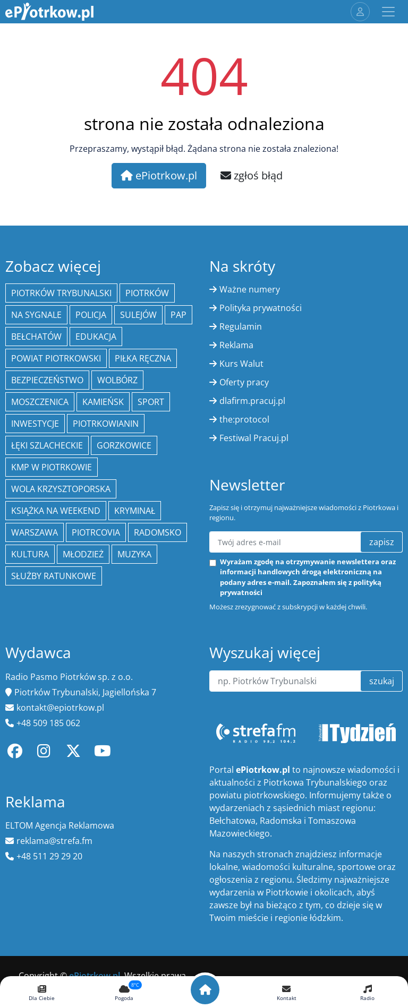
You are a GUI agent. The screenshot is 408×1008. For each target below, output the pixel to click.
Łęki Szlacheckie (47, 445)
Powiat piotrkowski (56, 358)
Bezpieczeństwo (47, 380)
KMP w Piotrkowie (51, 467)
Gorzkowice (124, 445)
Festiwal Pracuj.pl (253, 438)
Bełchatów (36, 336)
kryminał (134, 510)
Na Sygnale (36, 315)
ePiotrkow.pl (159, 175)
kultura (30, 554)
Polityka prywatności (260, 308)
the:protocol (244, 419)
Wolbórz (117, 380)
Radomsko (157, 532)
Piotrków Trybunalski (61, 293)
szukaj (381, 681)
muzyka (134, 554)
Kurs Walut (241, 363)
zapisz (381, 542)
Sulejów (138, 315)
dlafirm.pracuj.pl (252, 401)
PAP (178, 315)
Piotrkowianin (106, 423)
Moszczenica (40, 402)
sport (151, 402)
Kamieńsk (103, 402)
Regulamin (240, 326)
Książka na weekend (55, 510)
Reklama (236, 345)
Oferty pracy (244, 382)
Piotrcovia (96, 532)
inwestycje (35, 423)
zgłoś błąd (251, 175)
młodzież (83, 554)
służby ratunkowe (53, 576)
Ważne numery (249, 289)
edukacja (95, 336)
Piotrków (147, 293)
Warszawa (34, 532)
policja (90, 315)
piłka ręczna (143, 358)
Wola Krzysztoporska (60, 489)
